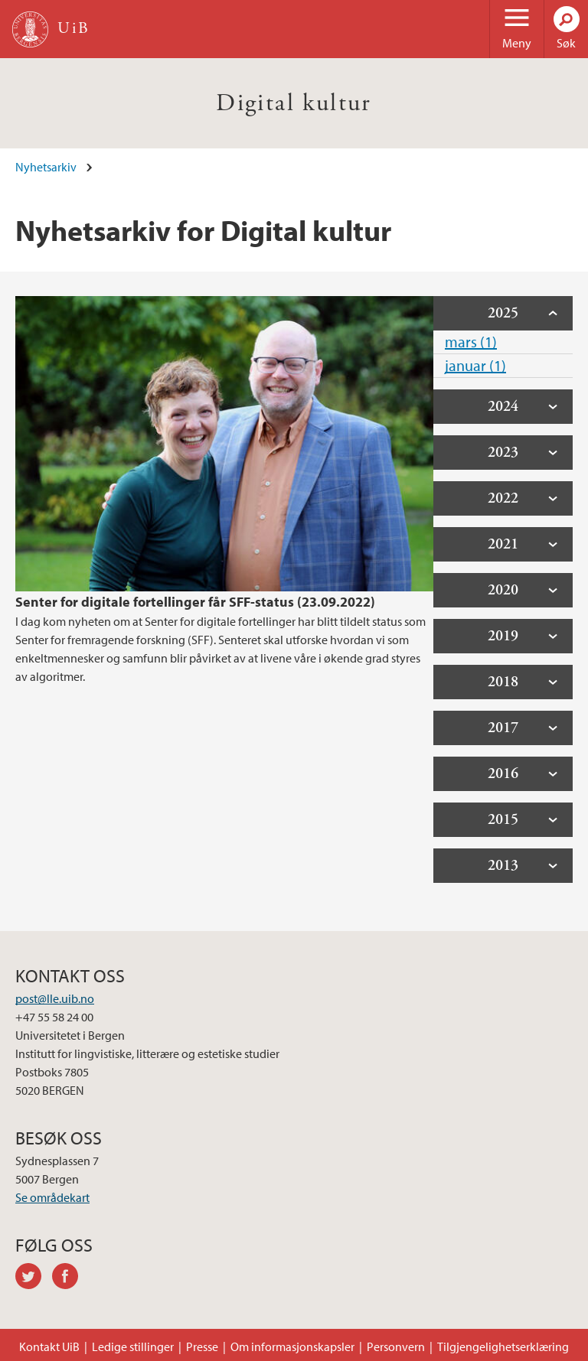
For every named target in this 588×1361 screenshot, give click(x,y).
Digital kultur (294, 103)
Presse (202, 1346)
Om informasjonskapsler (292, 1346)
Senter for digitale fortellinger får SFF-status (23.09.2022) (195, 601)
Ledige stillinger (133, 1346)
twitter (33, 1278)
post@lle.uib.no (54, 998)
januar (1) (475, 365)
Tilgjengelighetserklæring (503, 1346)
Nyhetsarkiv (46, 166)
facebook (70, 1278)
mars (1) (471, 341)
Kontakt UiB (49, 1346)
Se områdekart (52, 1197)
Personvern (396, 1346)
